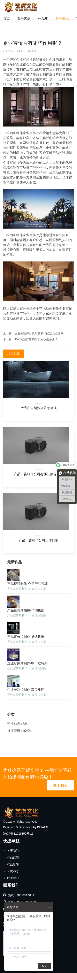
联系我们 (11, 878)
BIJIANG (42, 827)
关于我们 (60, 785)
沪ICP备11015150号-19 (18, 833)
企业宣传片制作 (17, 668)
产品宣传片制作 (17, 588)
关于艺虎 (23, 18)
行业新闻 (11, 864)
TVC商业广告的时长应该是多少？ (36, 339)
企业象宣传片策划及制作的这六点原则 (39, 333)
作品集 (43, 18)
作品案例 (11, 857)
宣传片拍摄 (39, 588)
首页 (6, 18)
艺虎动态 (13, 724)
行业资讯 (62, 18)
